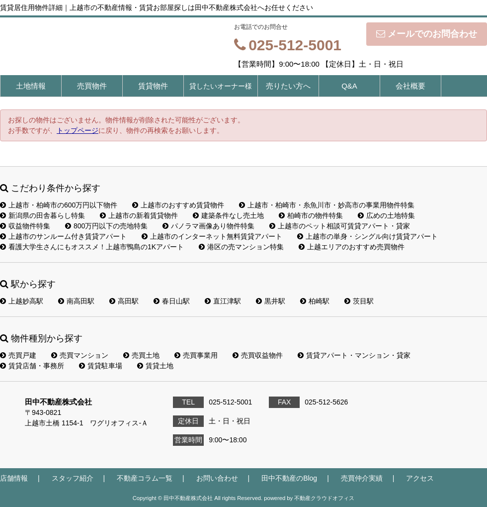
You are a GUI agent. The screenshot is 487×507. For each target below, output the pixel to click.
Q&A (349, 86)
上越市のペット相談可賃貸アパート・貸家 (339, 226)
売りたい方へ (288, 86)
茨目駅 (359, 301)
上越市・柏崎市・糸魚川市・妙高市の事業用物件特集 (326, 205)
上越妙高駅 (21, 301)
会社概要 (410, 86)
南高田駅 (76, 301)
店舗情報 (14, 478)
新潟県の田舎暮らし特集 (42, 215)
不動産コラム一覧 (144, 478)
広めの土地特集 (386, 215)
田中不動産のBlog (289, 478)
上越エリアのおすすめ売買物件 (352, 247)
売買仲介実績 (362, 478)
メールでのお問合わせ (426, 34)
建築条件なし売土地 (228, 215)
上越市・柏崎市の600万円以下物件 (58, 205)
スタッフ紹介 (72, 478)
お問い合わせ (217, 478)
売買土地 (141, 355)
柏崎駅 (314, 301)
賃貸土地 (155, 366)
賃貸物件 (153, 86)
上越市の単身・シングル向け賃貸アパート (367, 236)
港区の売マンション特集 (241, 247)
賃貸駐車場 (100, 366)
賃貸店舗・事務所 (32, 366)
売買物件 (92, 86)
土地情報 (31, 86)
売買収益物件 (258, 355)
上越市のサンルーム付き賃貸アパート (63, 236)
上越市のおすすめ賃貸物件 (178, 205)
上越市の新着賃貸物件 (139, 215)
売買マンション (79, 355)
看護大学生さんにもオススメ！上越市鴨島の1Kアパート (92, 247)
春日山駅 (172, 301)
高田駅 (124, 301)
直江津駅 (223, 301)
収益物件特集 (25, 226)
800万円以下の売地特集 (106, 226)
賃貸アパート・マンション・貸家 (354, 355)
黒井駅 (270, 301)
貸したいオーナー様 (220, 86)
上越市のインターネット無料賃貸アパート (212, 236)
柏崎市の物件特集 (311, 215)
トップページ (77, 130)
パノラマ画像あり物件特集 (208, 226)
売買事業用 (196, 355)
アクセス (420, 478)
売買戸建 (18, 355)
